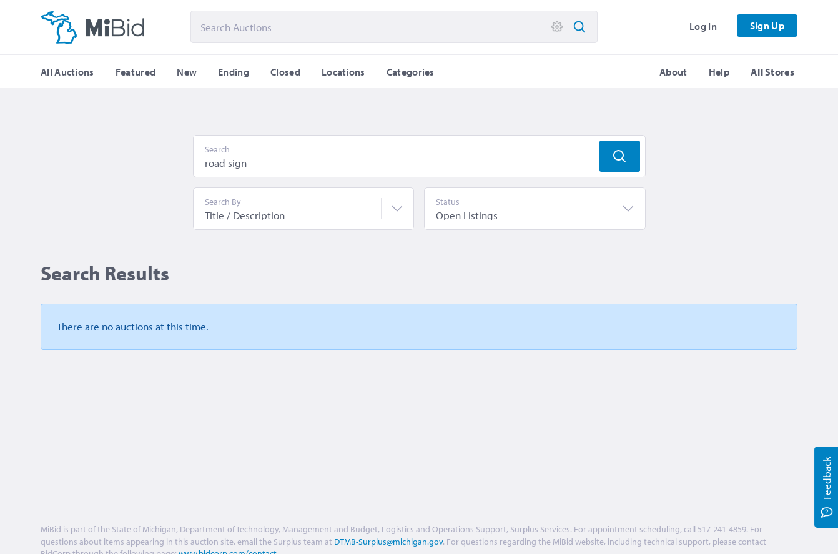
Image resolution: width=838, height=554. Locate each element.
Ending (233, 72)
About (673, 72)
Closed (285, 72)
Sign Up (767, 25)
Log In (703, 26)
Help (719, 72)
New (187, 72)
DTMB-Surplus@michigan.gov (388, 541)
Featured (135, 72)
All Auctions (67, 72)
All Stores (772, 72)
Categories (411, 72)
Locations (343, 72)
